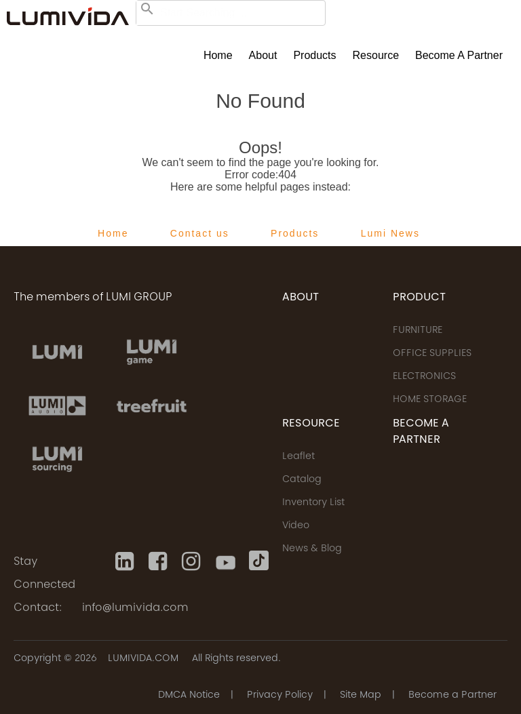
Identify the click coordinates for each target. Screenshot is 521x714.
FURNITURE (417, 331)
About (263, 55)
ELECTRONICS (424, 377)
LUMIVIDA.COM (143, 659)
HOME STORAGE (430, 400)
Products (314, 55)
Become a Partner (459, 55)
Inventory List (313, 503)
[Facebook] (158, 561)
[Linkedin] (125, 561)
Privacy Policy (280, 695)
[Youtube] (225, 561)
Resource (376, 55)
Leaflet (298, 457)
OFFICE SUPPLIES (432, 354)
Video (295, 526)
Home (218, 55)
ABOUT (300, 297)
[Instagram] (191, 561)
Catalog (302, 480)
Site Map (360, 695)
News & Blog (312, 549)
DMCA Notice (189, 695)
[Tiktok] (259, 561)
